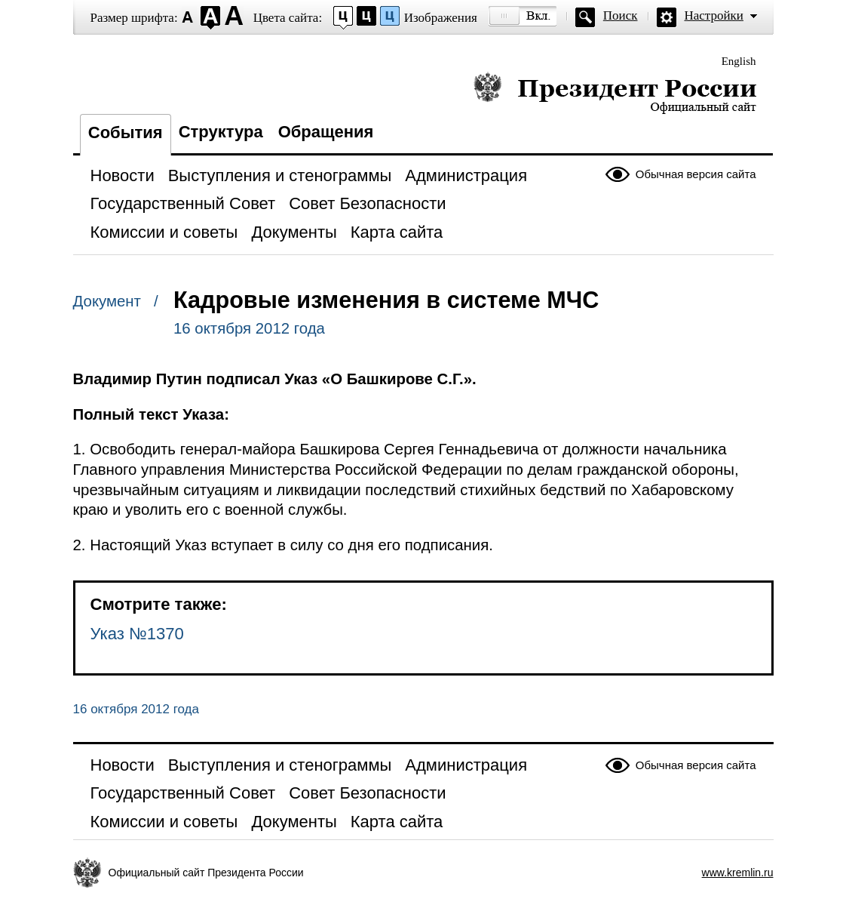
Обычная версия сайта (696, 174)
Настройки (714, 15)
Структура (221, 131)
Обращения (326, 131)
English (739, 61)
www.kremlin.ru (738, 873)
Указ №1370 (137, 633)
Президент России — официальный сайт (615, 92)
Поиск (620, 15)
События (125, 132)
